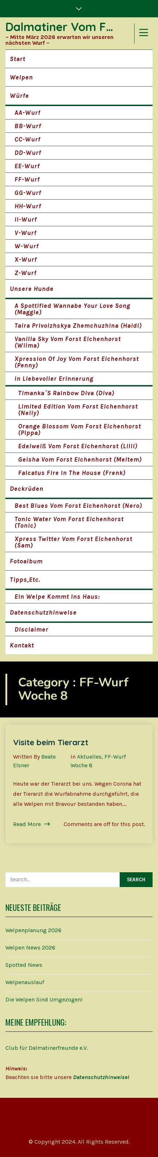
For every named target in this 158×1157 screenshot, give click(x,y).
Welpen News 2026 (30, 947)
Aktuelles (89, 756)
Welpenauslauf (24, 982)
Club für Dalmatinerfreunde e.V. (46, 1047)
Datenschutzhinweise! (101, 1077)
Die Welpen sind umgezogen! (43, 999)
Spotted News (23, 964)
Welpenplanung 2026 (33, 930)
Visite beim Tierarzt (50, 742)
